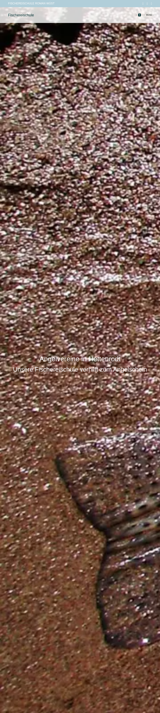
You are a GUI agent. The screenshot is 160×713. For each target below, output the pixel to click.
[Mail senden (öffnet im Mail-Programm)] (150, 3)
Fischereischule (21, 15)
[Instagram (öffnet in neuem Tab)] (147, 3)
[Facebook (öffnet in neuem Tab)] (143, 3)
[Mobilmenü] (146, 15)
